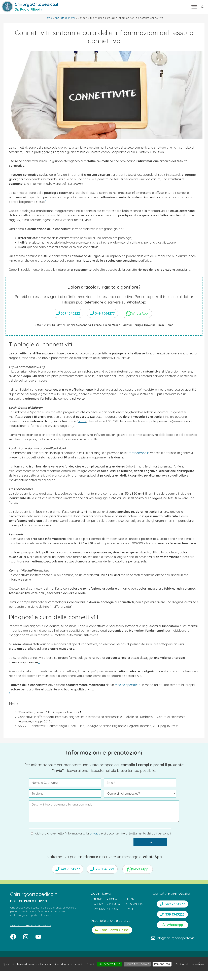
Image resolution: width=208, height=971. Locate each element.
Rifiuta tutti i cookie (137, 964)
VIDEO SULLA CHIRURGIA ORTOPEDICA (30, 925)
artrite (82, 421)
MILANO (97, 899)
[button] (202, 7)
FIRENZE (131, 899)
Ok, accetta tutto (109, 964)
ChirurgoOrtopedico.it (36, 4)
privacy (95, 833)
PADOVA (98, 904)
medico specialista (127, 685)
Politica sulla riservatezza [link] (190, 964)
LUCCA (113, 909)
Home (48, 17)
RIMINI (129, 909)
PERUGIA (114, 904)
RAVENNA (99, 909)
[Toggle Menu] (194, 6)
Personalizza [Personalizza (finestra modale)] (162, 964)
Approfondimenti (65, 17)
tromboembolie (138, 453)
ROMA (113, 899)
